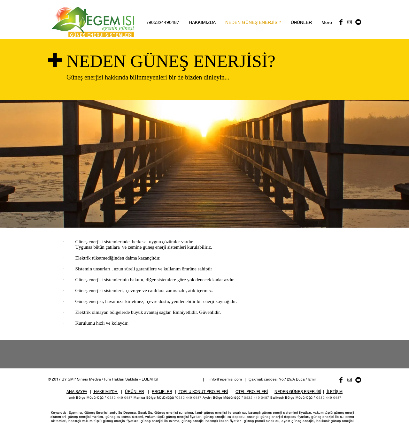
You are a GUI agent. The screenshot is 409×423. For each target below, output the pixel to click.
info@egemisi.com (226, 379)
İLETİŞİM (334, 391)
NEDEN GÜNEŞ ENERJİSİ (297, 391)
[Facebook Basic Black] (341, 22)
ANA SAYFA (76, 391)
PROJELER (162, 391)
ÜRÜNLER (134, 391)
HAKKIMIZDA (105, 391)
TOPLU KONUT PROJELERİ (203, 391)
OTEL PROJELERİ (251, 391)
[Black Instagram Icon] (349, 22)
